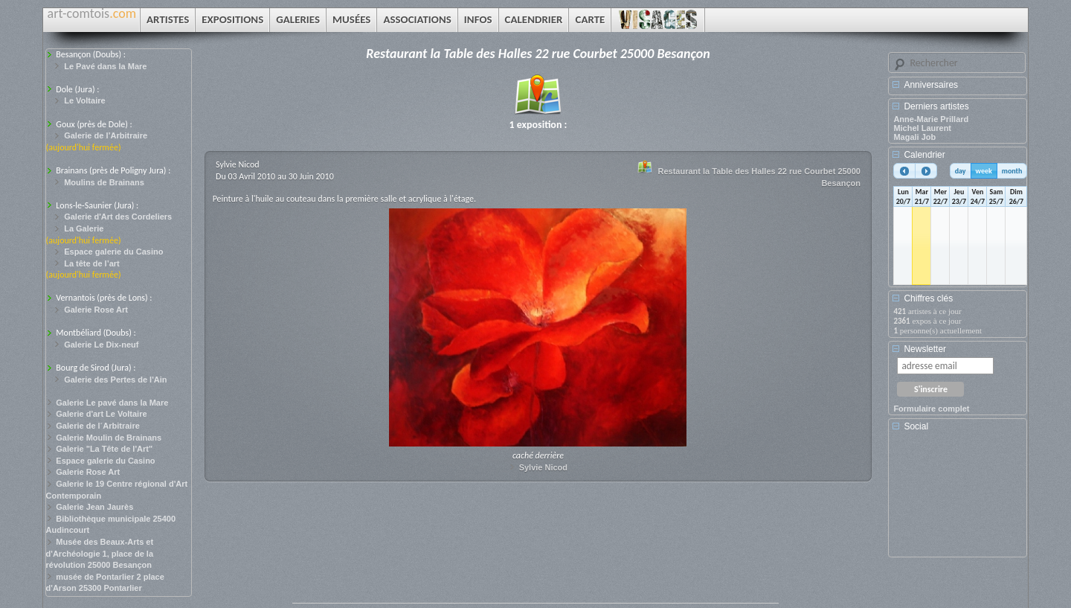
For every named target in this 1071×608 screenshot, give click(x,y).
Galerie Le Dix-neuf (101, 344)
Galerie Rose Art (96, 309)
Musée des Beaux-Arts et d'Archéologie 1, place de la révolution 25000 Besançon (100, 553)
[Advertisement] (960, 499)
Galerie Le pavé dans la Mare (112, 402)
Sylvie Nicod (543, 467)
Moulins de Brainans (104, 182)
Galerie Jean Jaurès (94, 506)
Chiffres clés (928, 298)
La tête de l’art (92, 263)
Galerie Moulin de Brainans (108, 437)
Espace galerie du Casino (113, 251)
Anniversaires (931, 85)
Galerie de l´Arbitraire (98, 425)
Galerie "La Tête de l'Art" (104, 448)
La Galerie (83, 228)
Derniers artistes (936, 106)
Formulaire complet (931, 408)
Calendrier (924, 155)
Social (916, 426)
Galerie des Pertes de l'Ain (115, 379)
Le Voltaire (84, 100)
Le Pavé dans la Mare (105, 66)
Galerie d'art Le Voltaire (101, 413)
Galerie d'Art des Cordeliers (118, 216)
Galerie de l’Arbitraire (105, 135)
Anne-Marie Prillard (930, 119)
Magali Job (914, 136)
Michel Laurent (922, 128)
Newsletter (925, 349)
